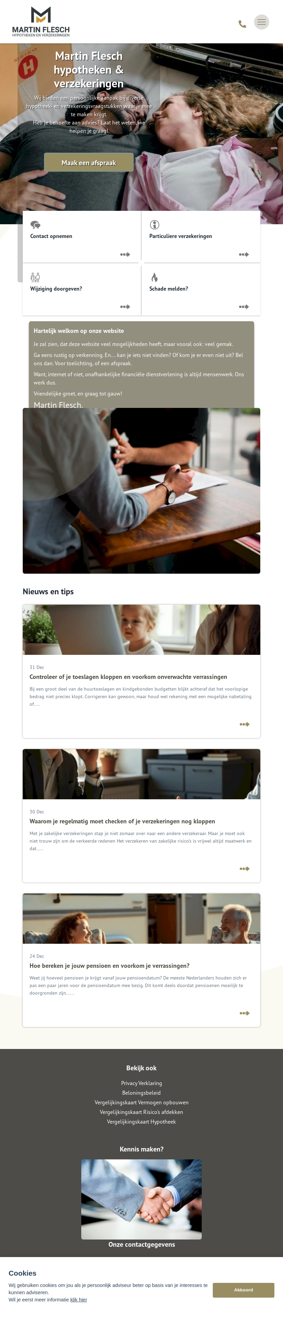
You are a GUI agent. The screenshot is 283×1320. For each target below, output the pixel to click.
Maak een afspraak (89, 162)
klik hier (78, 1304)
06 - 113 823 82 (141, 1259)
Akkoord (243, 1294)
